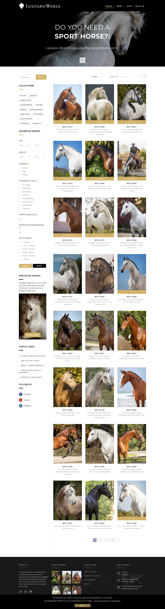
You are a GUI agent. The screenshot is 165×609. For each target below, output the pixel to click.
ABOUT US (87, 584)
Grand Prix (24, 208)
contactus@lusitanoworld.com (131, 586)
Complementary (26, 198)
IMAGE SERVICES (89, 580)
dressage (39, 105)
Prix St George (26, 202)
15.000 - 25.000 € (27, 246)
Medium (23, 195)
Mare (22, 171)
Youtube (24, 400)
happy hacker (25, 114)
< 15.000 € (24, 242)
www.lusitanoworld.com (129, 589)
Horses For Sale (90, 572)
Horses (108, 6)
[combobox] (24, 145)
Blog (129, 6)
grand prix (33, 95)
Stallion (23, 168)
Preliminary (25, 188)
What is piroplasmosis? (32, 365)
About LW (139, 6)
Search (41, 77)
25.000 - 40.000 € (27, 249)
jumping (23, 109)
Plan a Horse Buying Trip (33, 356)
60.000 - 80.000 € (27, 256)
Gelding (23, 175)
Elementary (25, 192)
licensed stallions (26, 119)
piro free (23, 95)
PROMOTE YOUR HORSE (92, 576)
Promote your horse (31, 377)
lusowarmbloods (26, 105)
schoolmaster (38, 114)
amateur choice (26, 100)
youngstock (36, 123)
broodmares (24, 123)
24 (100, 77)
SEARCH (25, 266)
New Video (124, 77)
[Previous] (86, 540)
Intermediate (25, 205)
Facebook (25, 394)
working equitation (36, 109)
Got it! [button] (82, 605)
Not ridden (24, 185)
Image (119, 6)
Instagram (25, 405)
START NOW (32, 335)
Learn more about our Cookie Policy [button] (107, 601)
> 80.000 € (24, 259)
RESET (39, 266)
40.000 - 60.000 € (27, 252)
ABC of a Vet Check (30, 361)
